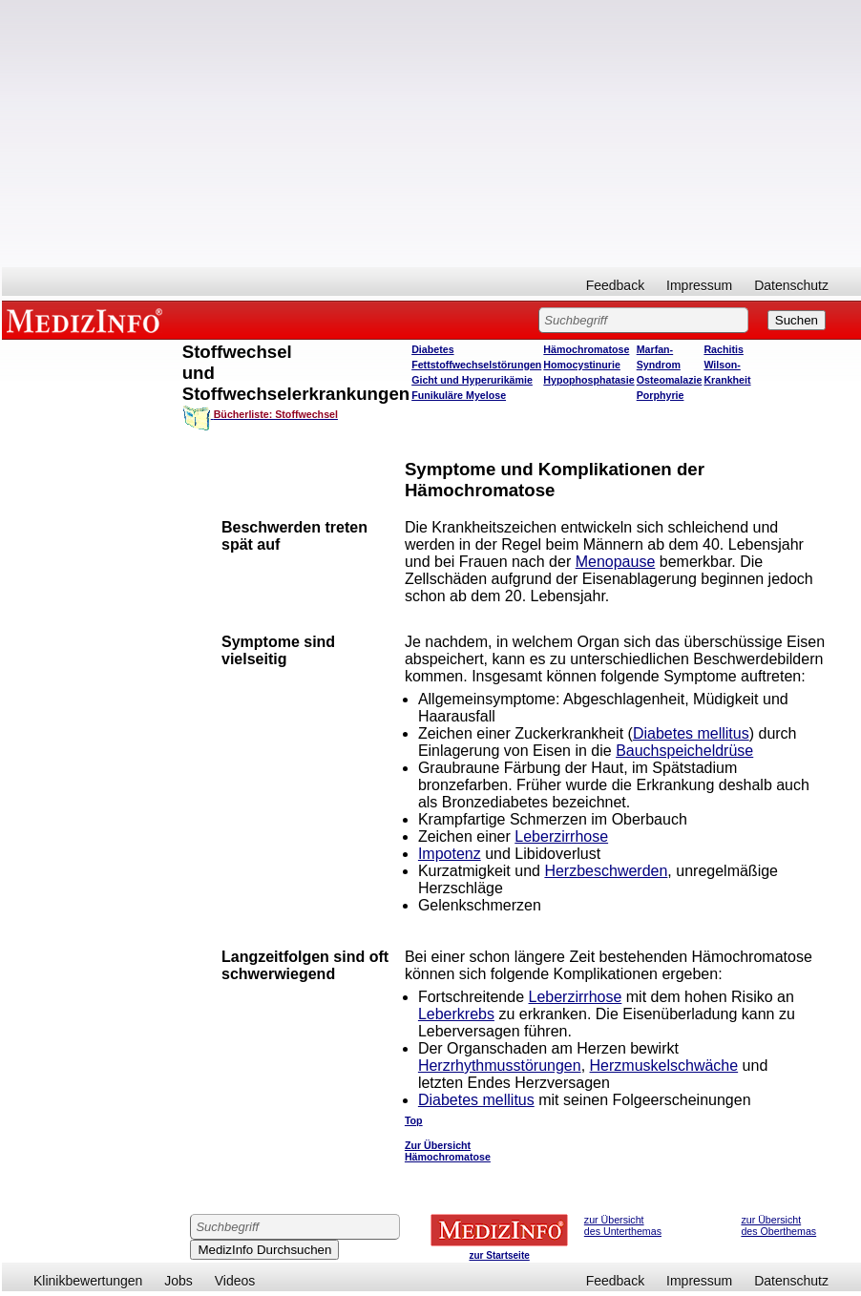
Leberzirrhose (561, 836)
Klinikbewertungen (87, 1280)
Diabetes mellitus (691, 733)
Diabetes (432, 349)
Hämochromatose (586, 349)
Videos (235, 1280)
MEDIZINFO (88, 320)
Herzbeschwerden (605, 871)
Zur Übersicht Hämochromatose (448, 1150)
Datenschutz (791, 285)
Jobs (178, 1280)
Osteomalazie (670, 380)
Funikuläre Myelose (458, 395)
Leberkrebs (456, 1014)
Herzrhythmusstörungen (499, 1065)
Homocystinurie (581, 364)
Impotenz (449, 854)
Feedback (615, 285)
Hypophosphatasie (588, 380)
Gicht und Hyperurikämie (472, 380)
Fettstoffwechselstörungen (476, 364)
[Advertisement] (431, 133)
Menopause (616, 562)
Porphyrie (660, 395)
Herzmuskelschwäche (664, 1065)
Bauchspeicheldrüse (684, 750)
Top (414, 1120)
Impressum (699, 285)
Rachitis (723, 349)
